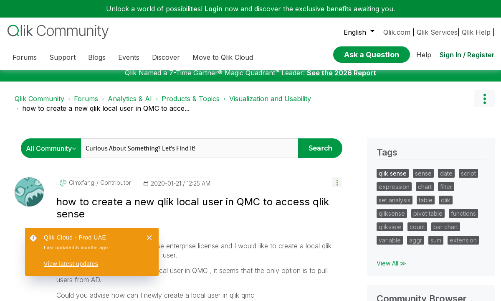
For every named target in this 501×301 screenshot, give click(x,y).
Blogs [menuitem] (97, 57)
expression (394, 272)
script (468, 259)
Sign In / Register (467, 52)
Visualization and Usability (270, 184)
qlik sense (393, 259)
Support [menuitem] (62, 57)
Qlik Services (437, 32)
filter (446, 272)
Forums (86, 184)
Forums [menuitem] (25, 57)
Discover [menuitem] (166, 57)
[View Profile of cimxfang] (81, 268)
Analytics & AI (130, 184)
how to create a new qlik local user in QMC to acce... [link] (106, 194)
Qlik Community (39, 184)
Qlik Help (476, 32)
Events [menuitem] (128, 57)
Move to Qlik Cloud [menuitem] (222, 57)
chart (425, 272)
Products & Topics (191, 184)
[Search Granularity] (53, 234)
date (446, 259)
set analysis (394, 285)
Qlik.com (396, 32)
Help (423, 52)
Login (214, 9)
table (426, 285)
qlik (445, 285)
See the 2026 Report (341, 158)
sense (423, 259)
